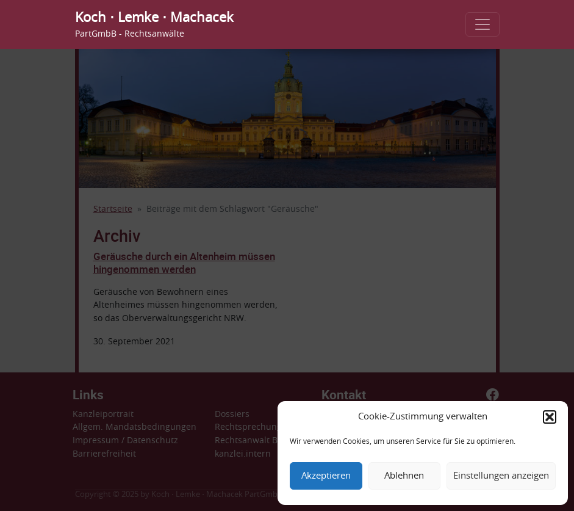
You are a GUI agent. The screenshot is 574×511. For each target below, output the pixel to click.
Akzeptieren (326, 475)
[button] (550, 417)
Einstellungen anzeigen (501, 475)
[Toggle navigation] (482, 24)
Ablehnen (404, 475)
